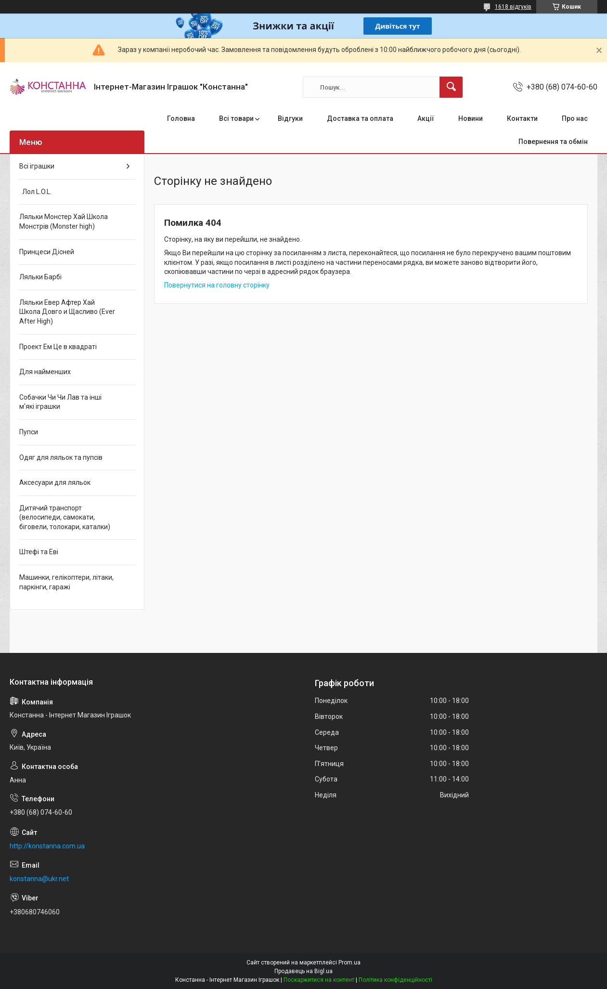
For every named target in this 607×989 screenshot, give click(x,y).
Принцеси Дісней (46, 252)
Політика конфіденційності (395, 979)
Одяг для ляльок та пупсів (61, 457)
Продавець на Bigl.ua (303, 971)
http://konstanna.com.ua (47, 846)
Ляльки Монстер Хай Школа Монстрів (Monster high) (63, 221)
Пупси (28, 432)
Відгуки (290, 118)
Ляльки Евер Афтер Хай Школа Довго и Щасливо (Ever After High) (67, 312)
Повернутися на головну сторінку (217, 285)
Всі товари (236, 118)
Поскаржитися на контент (319, 979)
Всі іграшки (36, 166)
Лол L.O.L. (35, 191)
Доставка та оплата (360, 118)
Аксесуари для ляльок (54, 482)
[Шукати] (451, 87)
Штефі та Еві (38, 552)
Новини (470, 118)
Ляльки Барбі (40, 277)
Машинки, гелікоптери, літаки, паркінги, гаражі (66, 582)
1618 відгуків (513, 6)
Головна (181, 118)
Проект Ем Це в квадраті (58, 347)
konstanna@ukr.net (39, 879)
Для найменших (45, 372)
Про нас (575, 118)
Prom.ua (349, 962)
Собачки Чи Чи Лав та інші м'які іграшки (60, 402)
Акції (425, 118)
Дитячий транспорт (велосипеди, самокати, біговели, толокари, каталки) (64, 517)
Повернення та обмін (553, 141)
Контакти (522, 118)
